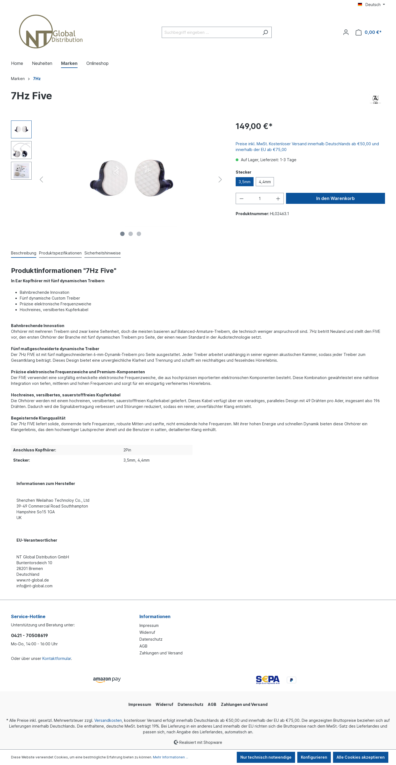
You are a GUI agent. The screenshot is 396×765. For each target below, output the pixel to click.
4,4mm (265, 181)
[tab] (23, 253)
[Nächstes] (220, 179)
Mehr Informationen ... (170, 757)
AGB (143, 646)
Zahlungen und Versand (161, 653)
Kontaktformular (56, 658)
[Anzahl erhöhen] (278, 198)
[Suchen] (265, 32)
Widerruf (147, 632)
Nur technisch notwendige (266, 757)
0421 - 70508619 (29, 635)
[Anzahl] (260, 198)
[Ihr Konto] (346, 32)
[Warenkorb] (368, 32)
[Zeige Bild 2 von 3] (130, 234)
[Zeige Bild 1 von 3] (122, 234)
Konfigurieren (314, 757)
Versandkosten (108, 720)
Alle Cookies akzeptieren (361, 757)
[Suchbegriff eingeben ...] (210, 32)
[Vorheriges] (41, 179)
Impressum (149, 625)
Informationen (154, 616)
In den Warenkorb (335, 198)
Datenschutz (151, 639)
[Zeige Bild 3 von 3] (139, 234)
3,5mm (245, 181)
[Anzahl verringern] (241, 198)
